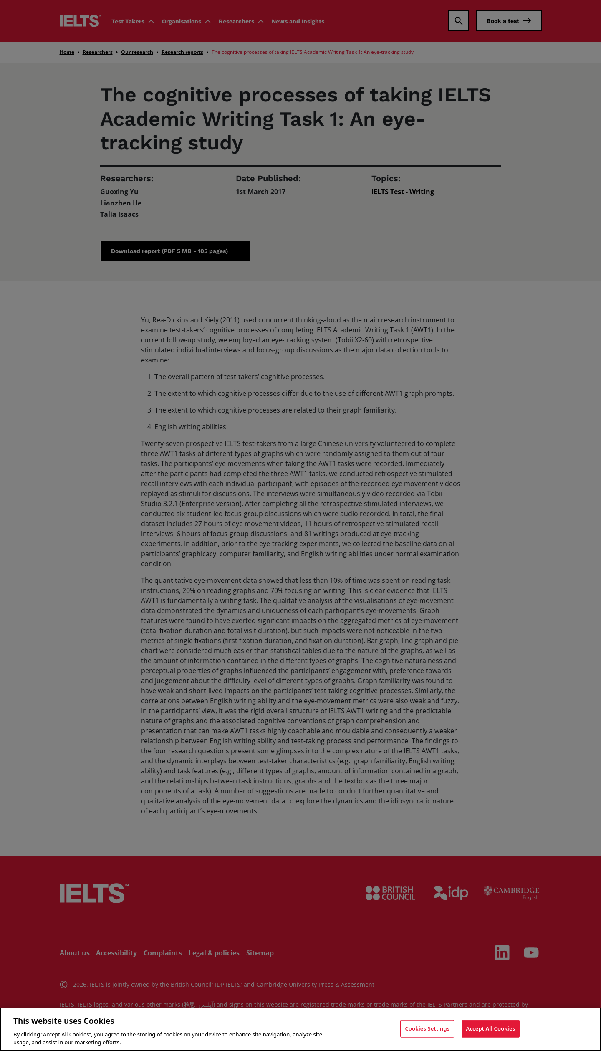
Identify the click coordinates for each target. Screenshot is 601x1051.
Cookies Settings (427, 1028)
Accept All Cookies (490, 1028)
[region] (300, 1029)
